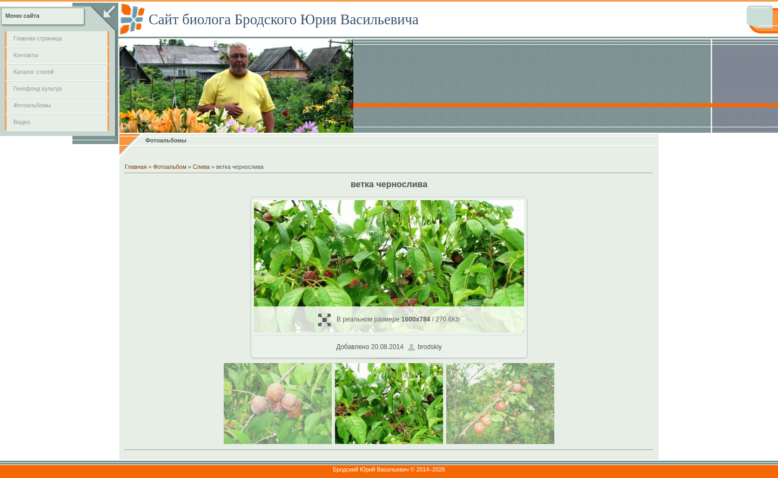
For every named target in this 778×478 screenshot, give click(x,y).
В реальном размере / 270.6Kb (389, 319)
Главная (136, 166)
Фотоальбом (169, 166)
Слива (201, 166)
